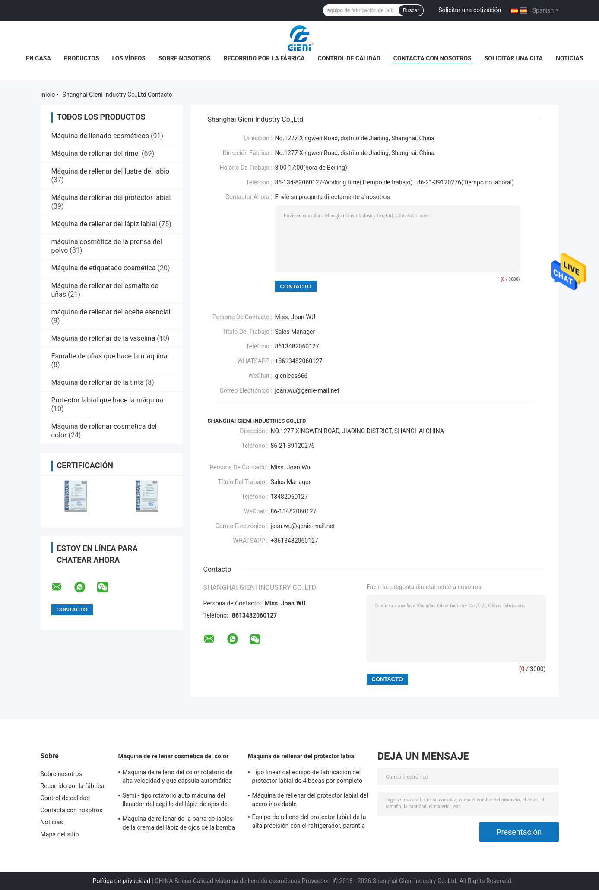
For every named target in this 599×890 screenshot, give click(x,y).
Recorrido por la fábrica (264, 58)
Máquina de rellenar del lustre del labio (110, 171)
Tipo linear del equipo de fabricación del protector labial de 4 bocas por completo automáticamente (307, 778)
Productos (81, 58)
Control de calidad (349, 58)
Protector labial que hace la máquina (107, 400)
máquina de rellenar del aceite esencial (111, 312)
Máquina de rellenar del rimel (95, 153)
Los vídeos (129, 58)
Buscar (411, 10)
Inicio (48, 94)
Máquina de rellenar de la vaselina (103, 338)
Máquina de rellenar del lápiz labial (104, 224)
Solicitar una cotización (469, 9)
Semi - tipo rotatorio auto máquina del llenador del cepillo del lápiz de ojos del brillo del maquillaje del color (176, 801)
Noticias (569, 58)
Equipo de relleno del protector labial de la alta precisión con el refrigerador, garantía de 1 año (309, 823)
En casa (38, 58)
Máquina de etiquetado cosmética (103, 268)
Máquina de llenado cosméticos (100, 136)
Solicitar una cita (514, 58)
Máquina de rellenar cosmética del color (173, 756)
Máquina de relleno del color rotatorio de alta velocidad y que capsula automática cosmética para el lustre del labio (178, 778)
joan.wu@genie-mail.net (307, 390)
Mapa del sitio (60, 834)
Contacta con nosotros (432, 58)
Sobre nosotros (184, 58)
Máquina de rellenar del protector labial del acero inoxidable (310, 800)
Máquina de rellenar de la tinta (97, 382)
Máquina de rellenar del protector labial (111, 197)
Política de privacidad (121, 880)
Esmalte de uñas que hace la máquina (109, 356)
